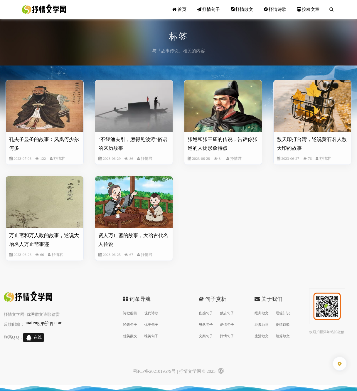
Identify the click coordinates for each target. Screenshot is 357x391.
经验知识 (283, 313)
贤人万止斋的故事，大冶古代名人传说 (133, 240)
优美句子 (151, 325)
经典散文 (262, 313)
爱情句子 (227, 325)
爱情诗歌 (283, 325)
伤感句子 (206, 313)
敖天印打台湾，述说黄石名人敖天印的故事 (312, 144)
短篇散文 (283, 336)
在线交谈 (37, 338)
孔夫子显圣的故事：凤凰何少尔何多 (44, 144)
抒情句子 (208, 9)
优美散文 (130, 336)
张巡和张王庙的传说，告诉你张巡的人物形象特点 (222, 144)
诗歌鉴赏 (130, 313)
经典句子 (130, 325)
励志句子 (227, 313)
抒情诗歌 (275, 9)
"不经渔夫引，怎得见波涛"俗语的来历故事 (132, 144)
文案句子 (206, 336)
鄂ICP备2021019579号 (154, 371)
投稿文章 (308, 9)
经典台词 (262, 325)
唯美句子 (151, 336)
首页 (179, 9)
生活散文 (262, 336)
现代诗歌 (151, 313)
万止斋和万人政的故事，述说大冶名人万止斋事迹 (44, 240)
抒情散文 (242, 9)
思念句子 (206, 325)
